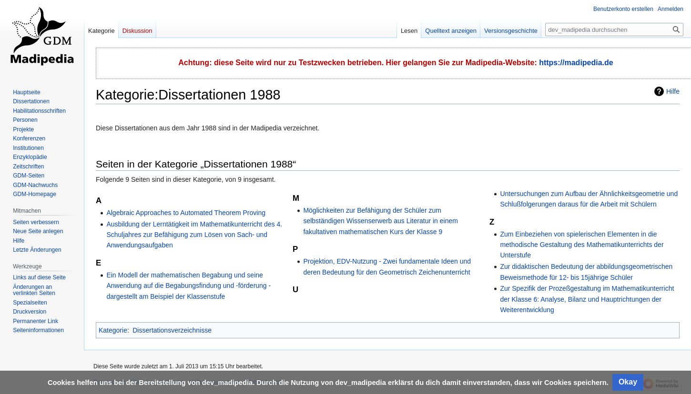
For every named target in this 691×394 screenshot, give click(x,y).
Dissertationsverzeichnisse (172, 330)
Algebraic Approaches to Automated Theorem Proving (185, 213)
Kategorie (113, 330)
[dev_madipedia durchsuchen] (614, 29)
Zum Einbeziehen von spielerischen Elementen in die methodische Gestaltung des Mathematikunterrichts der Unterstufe (581, 244)
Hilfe (673, 91)
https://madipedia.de (576, 63)
